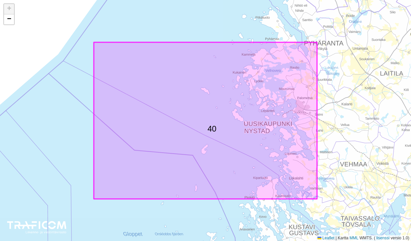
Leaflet (325, 238)
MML (354, 238)
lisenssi (383, 238)
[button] (9, 9)
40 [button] (212, 127)
